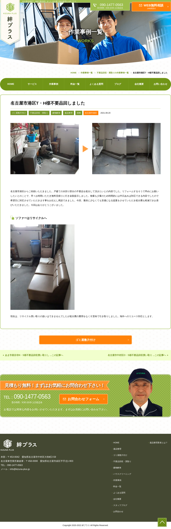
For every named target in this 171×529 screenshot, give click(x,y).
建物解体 (56, 113)
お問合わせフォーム (83, 399)
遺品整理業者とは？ (159, 442)
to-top (162, 522)
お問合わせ (118, 511)
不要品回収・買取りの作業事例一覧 (113, 73)
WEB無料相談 (153, 7)
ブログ (117, 84)
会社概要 (139, 84)
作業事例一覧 (87, 73)
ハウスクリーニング (122, 474)
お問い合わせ (160, 84)
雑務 (79, 113)
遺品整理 (69, 113)
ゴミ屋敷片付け (19, 113)
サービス (32, 84)
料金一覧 (75, 84)
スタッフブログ (120, 505)
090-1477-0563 (111, 6)
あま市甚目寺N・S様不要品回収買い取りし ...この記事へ (34, 355)
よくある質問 (96, 84)
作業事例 (53, 84)
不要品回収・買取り (39, 113)
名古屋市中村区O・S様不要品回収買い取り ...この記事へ (137, 355)
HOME (74, 73)
